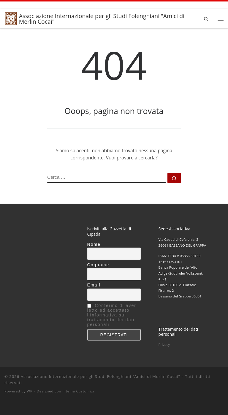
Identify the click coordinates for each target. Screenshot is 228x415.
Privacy (164, 344)
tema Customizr (80, 391)
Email (94, 285)
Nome (94, 244)
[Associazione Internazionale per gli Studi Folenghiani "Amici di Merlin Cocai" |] (10, 18)
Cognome (98, 264)
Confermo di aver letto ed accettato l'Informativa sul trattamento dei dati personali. (111, 315)
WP (29, 391)
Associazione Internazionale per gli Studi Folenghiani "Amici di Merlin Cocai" (100, 376)
